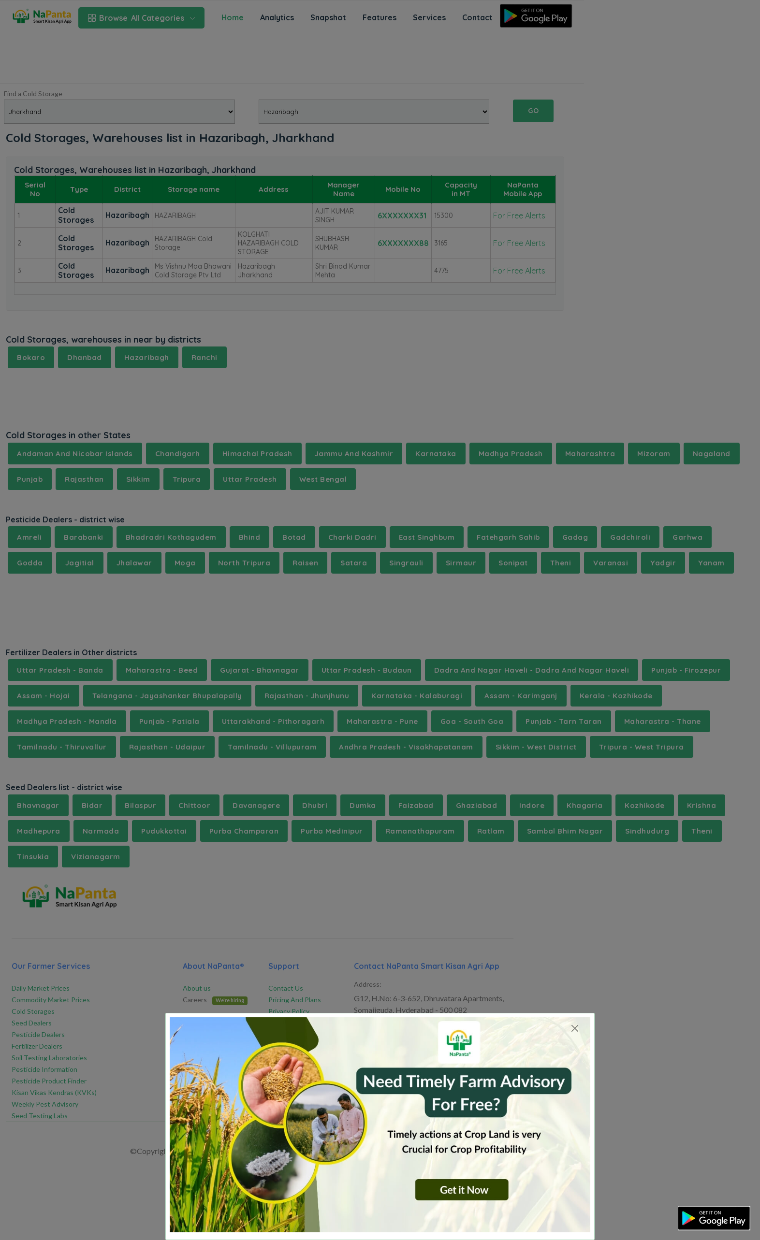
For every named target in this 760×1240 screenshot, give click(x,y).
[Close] (575, 1028)
